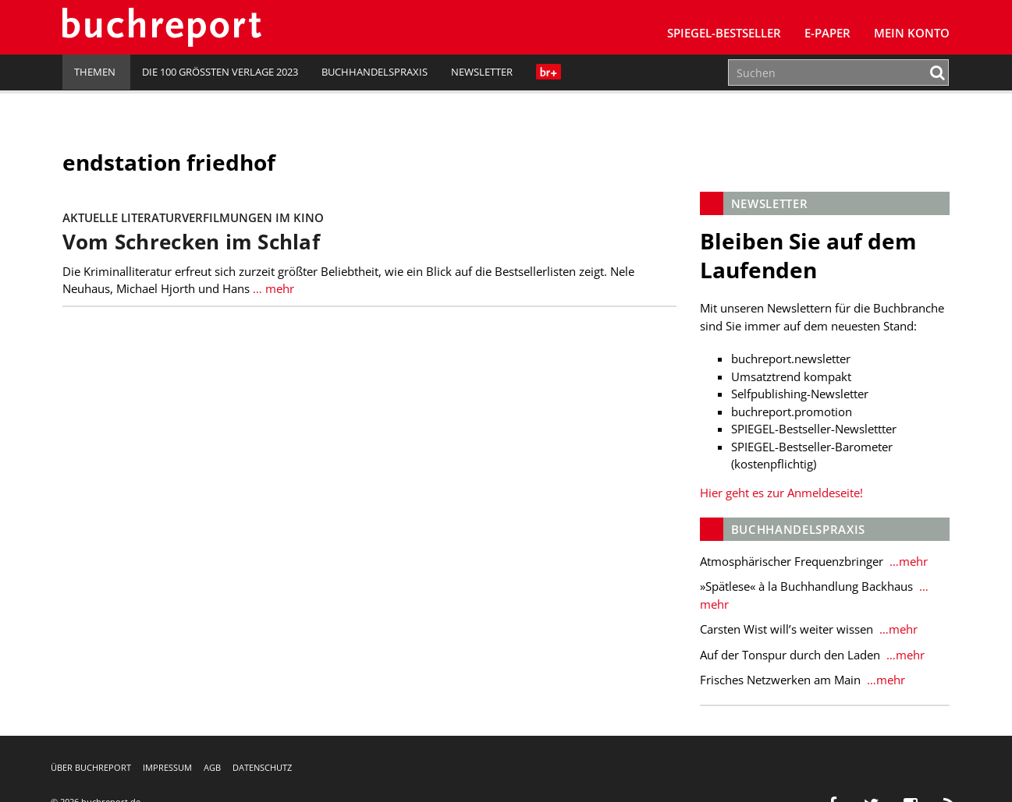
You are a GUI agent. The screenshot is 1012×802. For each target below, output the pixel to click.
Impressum (167, 767)
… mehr (272, 288)
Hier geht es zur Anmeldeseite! (781, 492)
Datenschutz (262, 767)
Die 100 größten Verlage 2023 (220, 72)
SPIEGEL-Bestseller (724, 33)
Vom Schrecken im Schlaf (191, 242)
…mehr (907, 561)
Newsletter (482, 72)
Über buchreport (91, 767)
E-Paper (827, 33)
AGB (212, 767)
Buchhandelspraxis (374, 72)
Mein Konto (912, 33)
